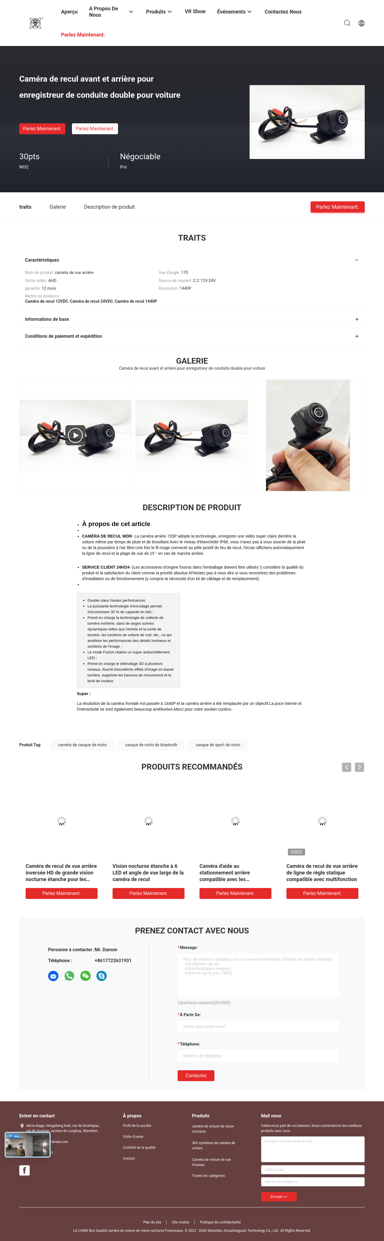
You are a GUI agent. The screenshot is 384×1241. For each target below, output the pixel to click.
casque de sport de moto (217, 745)
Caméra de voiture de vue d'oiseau (211, 1162)
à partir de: (190, 1014)
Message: (188, 947)
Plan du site (152, 1222)
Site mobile (180, 1222)
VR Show (195, 11)
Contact (129, 1158)
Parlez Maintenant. (42, 128)
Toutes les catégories (208, 1176)
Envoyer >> (279, 1197)
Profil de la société (137, 1126)
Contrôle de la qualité (139, 1148)
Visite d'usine (133, 1137)
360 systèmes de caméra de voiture (213, 1145)
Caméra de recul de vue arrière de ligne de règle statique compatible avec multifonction (322, 872)
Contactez (196, 1075)
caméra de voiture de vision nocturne (213, 1128)
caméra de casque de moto (82, 745)
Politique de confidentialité (220, 1222)
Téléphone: (190, 1044)
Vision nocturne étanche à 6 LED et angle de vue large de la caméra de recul (148, 872)
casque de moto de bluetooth (151, 745)
